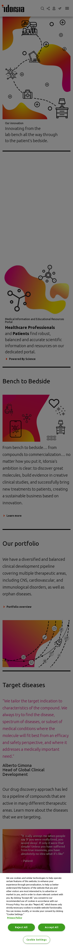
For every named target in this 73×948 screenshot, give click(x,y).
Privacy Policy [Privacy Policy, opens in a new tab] (14, 917)
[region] (36, 910)
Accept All (51, 927)
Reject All (21, 927)
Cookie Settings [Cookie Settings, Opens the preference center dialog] (36, 939)
